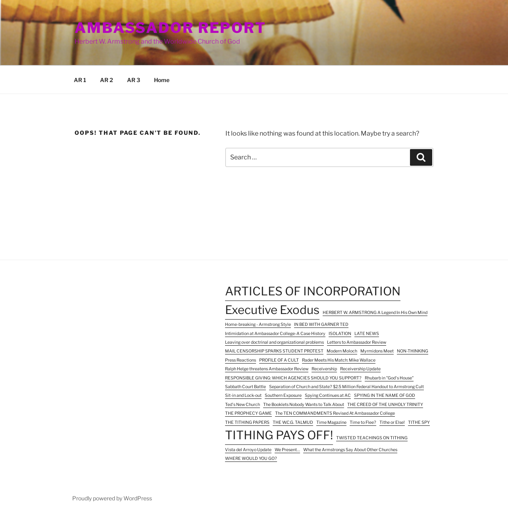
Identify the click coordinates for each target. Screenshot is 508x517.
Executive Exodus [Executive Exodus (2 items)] (272, 310)
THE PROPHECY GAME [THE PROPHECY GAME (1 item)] (248, 413)
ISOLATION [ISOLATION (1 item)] (340, 333)
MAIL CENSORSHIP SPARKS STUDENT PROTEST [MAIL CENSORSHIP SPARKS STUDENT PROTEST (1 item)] (274, 351)
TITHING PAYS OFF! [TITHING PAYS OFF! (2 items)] (279, 435)
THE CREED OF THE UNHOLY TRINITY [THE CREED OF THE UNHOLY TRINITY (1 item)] (385, 404)
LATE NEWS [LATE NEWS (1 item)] (366, 333)
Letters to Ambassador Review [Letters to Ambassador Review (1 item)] (356, 342)
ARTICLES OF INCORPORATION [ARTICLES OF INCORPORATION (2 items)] (312, 291)
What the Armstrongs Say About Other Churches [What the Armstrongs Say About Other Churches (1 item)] (350, 449)
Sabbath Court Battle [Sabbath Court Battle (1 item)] (245, 386)
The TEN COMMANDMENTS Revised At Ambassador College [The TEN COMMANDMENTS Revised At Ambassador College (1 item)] (335, 413)
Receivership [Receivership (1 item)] (324, 368)
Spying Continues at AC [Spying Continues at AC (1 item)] (328, 395)
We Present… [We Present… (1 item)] (287, 449)
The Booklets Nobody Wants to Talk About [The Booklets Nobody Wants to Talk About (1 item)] (303, 404)
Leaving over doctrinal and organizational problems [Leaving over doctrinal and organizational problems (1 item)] (274, 342)
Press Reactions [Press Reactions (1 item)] (240, 360)
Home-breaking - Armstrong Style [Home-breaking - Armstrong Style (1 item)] (258, 324)
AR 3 (133, 80)
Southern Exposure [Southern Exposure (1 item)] (283, 395)
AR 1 (80, 80)
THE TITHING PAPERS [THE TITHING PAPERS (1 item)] (247, 422)
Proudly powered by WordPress (112, 498)
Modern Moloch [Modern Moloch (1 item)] (342, 351)
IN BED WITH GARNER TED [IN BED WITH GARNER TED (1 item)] (321, 324)
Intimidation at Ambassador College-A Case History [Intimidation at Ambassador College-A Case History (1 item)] (275, 333)
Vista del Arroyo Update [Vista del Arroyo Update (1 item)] (248, 449)
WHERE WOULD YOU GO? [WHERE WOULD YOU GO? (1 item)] (251, 458)
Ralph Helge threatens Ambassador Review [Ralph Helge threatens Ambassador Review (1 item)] (266, 368)
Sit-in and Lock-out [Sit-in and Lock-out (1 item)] (243, 395)
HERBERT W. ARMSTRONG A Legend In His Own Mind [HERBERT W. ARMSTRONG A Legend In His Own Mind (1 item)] (375, 312)
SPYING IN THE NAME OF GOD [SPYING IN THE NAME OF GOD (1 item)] (384, 395)
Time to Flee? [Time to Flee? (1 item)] (363, 422)
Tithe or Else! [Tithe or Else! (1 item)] (392, 422)
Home (161, 80)
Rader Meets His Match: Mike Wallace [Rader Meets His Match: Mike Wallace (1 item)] (338, 360)
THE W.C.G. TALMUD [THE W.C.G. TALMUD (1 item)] (293, 422)
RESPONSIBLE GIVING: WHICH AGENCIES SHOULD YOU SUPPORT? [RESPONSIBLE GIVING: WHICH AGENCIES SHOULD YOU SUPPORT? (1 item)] (293, 378)
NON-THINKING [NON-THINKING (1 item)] (412, 351)
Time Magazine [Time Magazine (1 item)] (331, 422)
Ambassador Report (170, 27)
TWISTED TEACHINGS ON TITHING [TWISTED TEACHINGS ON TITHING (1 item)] (372, 437)
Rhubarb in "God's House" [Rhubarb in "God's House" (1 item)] (389, 378)
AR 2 (106, 80)
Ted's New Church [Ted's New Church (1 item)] (242, 404)
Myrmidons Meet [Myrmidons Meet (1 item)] (377, 351)
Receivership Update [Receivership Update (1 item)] (360, 368)
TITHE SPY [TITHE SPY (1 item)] (419, 422)
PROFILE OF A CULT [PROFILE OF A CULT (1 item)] (279, 360)
